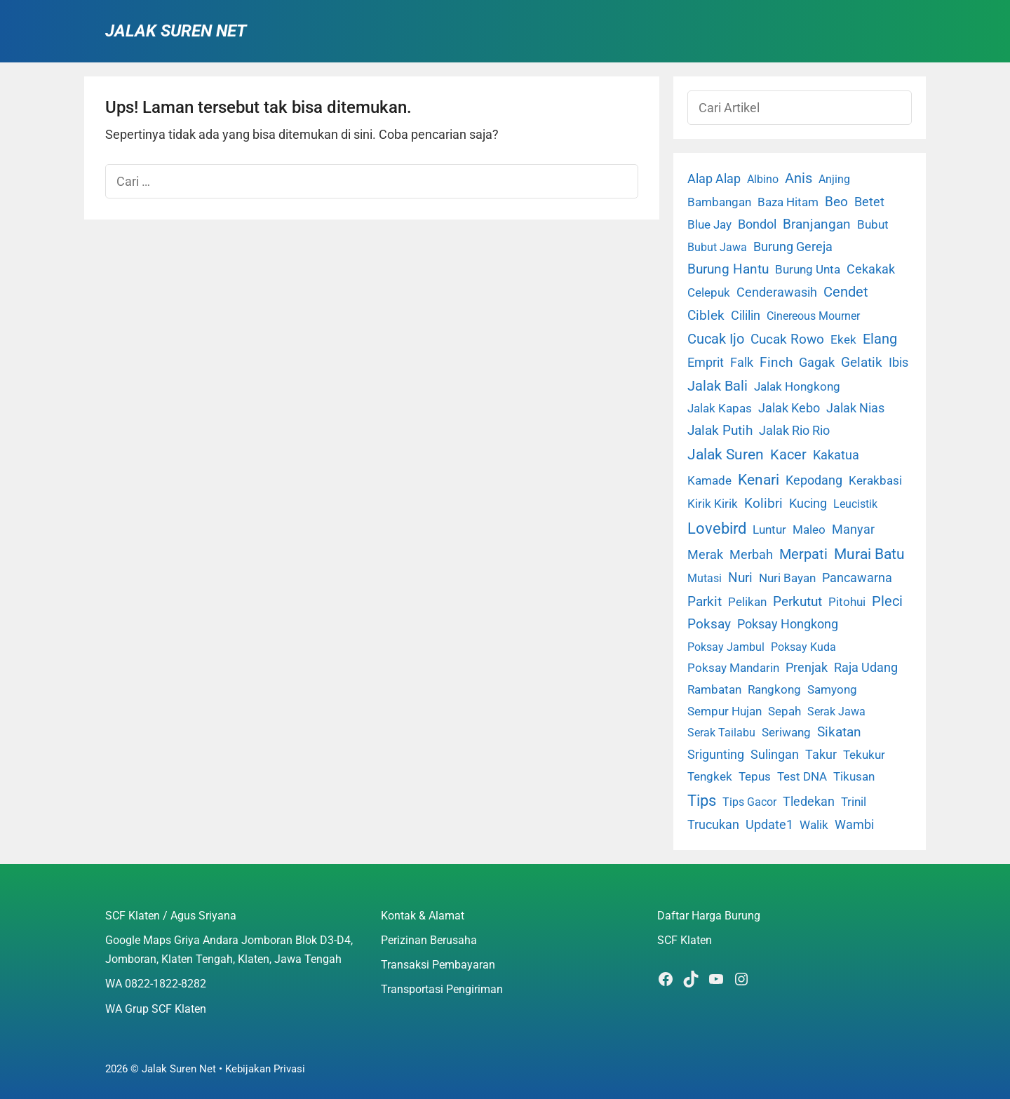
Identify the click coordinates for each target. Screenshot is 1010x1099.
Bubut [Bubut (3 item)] (873, 224)
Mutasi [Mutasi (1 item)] (704, 578)
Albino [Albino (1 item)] (763, 179)
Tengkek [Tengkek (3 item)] (709, 776)
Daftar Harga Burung (708, 915)
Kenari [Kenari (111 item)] (758, 479)
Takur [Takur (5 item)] (821, 755)
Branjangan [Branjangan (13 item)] (817, 224)
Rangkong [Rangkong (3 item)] (774, 689)
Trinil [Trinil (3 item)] (853, 802)
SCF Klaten (684, 940)
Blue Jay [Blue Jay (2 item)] (709, 224)
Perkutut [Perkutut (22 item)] (797, 601)
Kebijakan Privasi (265, 1069)
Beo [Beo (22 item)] (836, 202)
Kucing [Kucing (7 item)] (808, 503)
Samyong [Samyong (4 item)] (832, 689)
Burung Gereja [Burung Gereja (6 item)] (793, 247)
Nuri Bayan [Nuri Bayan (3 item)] (787, 578)
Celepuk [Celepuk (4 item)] (708, 292)
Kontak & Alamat (422, 915)
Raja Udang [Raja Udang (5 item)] (866, 668)
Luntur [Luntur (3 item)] (769, 529)
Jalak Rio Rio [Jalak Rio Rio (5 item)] (794, 431)
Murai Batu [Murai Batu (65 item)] (869, 554)
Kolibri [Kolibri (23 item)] (763, 503)
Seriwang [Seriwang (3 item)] (786, 732)
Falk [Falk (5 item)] (741, 363)
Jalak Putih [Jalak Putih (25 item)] (720, 430)
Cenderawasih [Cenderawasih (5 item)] (776, 292)
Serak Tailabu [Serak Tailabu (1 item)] (721, 732)
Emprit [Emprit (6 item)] (705, 363)
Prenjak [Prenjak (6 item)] (807, 668)
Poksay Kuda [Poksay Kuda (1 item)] (803, 647)
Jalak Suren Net (175, 31)
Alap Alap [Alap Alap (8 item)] (714, 178)
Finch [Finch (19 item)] (776, 362)
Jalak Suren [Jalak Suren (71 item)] (725, 454)
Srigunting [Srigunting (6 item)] (715, 755)
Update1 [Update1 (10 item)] (769, 824)
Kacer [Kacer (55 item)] (788, 454)
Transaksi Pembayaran (438, 964)
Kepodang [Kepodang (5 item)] (814, 480)
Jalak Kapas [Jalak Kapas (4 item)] (719, 408)
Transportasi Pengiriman (442, 989)
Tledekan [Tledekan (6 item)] (809, 802)
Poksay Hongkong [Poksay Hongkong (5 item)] (787, 624)
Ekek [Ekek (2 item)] (843, 339)
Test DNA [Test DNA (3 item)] (802, 776)
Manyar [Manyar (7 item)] (853, 529)
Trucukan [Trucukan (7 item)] (713, 824)
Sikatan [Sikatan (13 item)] (839, 732)
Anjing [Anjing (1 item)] (834, 179)
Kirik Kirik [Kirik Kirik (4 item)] (712, 504)
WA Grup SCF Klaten (155, 1009)
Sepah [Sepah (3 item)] (784, 711)
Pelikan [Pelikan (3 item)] (747, 602)
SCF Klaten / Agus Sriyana (170, 915)
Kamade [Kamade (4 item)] (709, 480)
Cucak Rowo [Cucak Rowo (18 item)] (787, 339)
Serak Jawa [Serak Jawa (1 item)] (836, 711)
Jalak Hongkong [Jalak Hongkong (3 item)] (797, 386)
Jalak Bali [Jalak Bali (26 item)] (717, 386)
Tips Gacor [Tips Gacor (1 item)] (749, 802)
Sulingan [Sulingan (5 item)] (774, 755)
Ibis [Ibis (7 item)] (898, 362)
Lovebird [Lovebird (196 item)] (716, 528)
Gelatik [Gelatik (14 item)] (861, 362)
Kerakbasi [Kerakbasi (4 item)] (875, 480)
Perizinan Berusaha (429, 940)
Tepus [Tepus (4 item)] (755, 776)
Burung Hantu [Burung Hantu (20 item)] (728, 269)
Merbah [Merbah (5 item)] (751, 555)
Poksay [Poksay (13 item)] (709, 624)
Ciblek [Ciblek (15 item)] (706, 315)
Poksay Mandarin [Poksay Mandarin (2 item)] (733, 668)
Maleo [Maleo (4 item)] (809, 529)
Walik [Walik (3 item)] (814, 825)
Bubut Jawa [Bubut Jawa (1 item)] (717, 247)
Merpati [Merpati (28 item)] (803, 554)
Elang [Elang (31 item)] (880, 339)
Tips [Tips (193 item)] (701, 800)
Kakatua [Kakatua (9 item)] (836, 454)
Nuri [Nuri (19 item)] (740, 577)
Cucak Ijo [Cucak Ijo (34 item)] (715, 339)
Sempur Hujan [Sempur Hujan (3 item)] (724, 711)
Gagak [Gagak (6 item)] (817, 363)
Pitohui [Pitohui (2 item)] (847, 602)
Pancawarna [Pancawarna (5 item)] (857, 578)
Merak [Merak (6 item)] (705, 555)
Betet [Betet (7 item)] (869, 201)
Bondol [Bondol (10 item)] (757, 224)
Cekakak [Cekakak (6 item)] (871, 269)
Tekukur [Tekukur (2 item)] (864, 755)
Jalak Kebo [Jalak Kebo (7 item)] (789, 407)
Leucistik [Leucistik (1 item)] (855, 504)
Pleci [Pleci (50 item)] (887, 601)
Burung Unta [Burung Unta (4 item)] (807, 269)
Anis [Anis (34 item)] (798, 178)
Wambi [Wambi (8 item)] (854, 824)
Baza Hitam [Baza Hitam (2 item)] (788, 202)
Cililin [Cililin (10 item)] (745, 315)
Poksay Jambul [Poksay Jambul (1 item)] (726, 647)
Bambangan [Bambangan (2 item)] (719, 202)
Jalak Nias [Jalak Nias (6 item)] (855, 408)
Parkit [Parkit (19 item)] (704, 601)
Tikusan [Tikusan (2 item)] (854, 776)
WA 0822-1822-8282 (155, 983)
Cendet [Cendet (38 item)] (845, 291)
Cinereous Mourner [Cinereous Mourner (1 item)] (813, 316)
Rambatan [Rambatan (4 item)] (714, 689)
